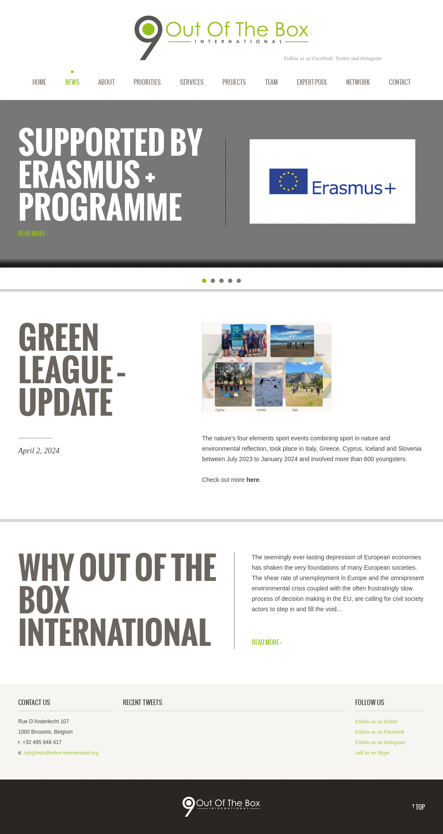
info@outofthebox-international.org (61, 753)
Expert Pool (312, 82)
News (72, 82)
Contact (400, 82)
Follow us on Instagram (380, 742)
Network (358, 82)
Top (420, 807)
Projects (234, 82)
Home (39, 82)
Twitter (342, 58)
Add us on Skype (372, 753)
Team (271, 82)
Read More (31, 234)
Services (192, 82)
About (106, 82)
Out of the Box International (221, 38)
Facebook (322, 58)
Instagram (371, 58)
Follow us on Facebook (379, 732)
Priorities (147, 82)
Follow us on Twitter (376, 722)
